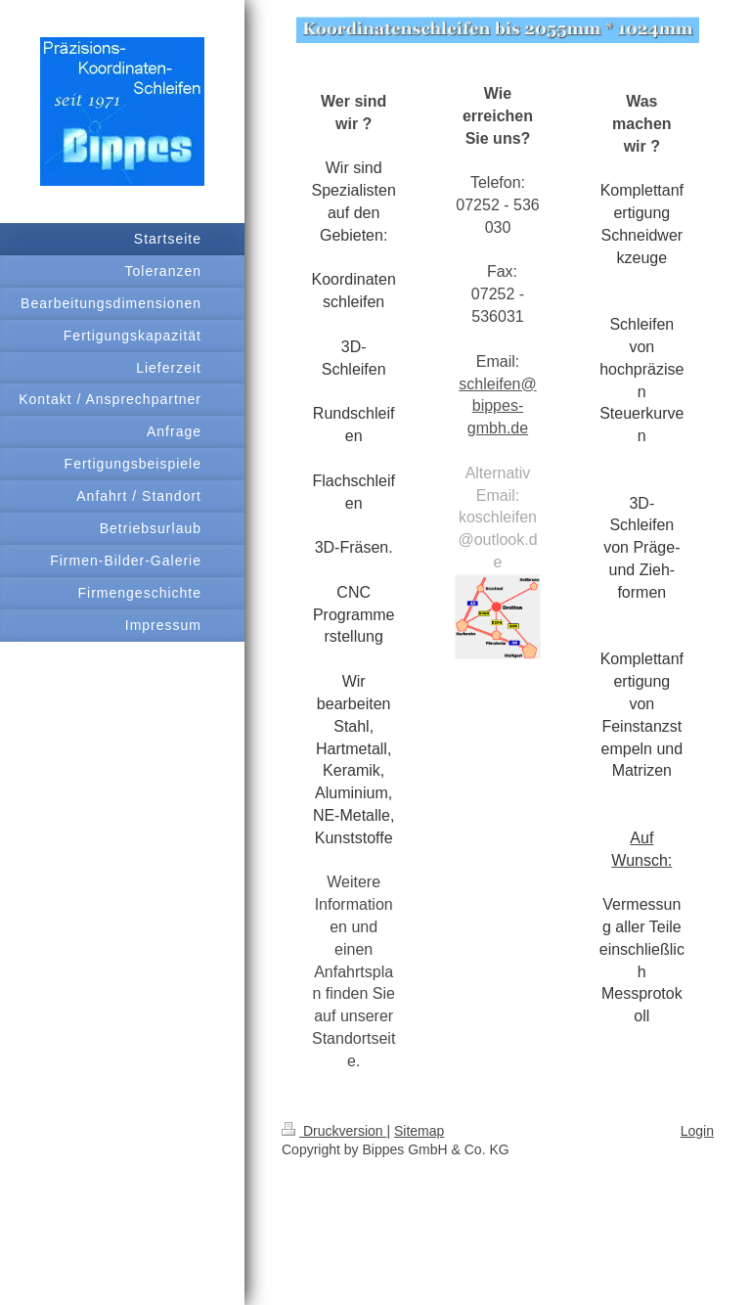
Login (697, 1131)
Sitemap (419, 1131)
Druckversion (334, 1131)
